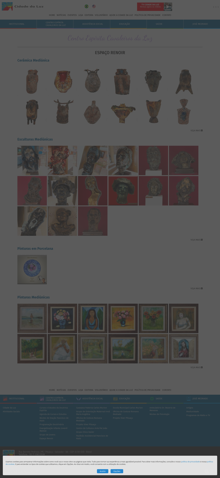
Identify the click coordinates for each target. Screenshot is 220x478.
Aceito (103, 471)
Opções (116, 471)
